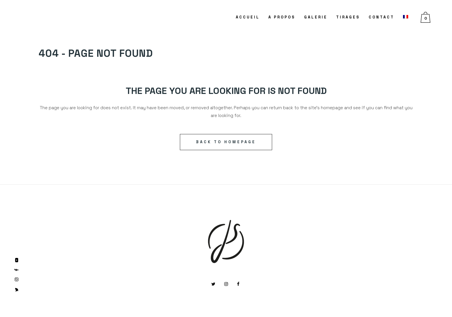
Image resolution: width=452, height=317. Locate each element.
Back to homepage (226, 141)
